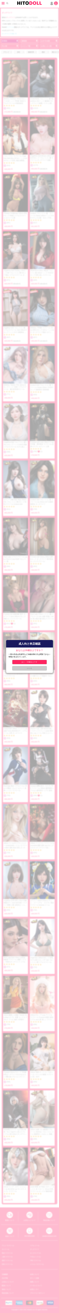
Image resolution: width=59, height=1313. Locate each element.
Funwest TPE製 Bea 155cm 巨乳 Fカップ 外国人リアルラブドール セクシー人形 (15, 215)
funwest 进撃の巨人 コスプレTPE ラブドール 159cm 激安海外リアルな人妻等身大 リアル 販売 (42, 788)
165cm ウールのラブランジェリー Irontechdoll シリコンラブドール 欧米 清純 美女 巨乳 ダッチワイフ (15, 845)
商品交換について (8, 1293)
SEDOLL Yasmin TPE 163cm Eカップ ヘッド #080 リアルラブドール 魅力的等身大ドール (15, 387)
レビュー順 (26, 46)
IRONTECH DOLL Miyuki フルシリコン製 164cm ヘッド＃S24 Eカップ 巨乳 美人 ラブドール (42, 273)
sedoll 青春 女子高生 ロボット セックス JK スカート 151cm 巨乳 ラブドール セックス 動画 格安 (42, 1189)
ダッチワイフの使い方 (9, 34)
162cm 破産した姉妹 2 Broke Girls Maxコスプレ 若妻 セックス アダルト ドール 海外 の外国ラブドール (15, 1017)
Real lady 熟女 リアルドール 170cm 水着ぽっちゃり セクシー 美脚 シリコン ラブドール (15, 788)
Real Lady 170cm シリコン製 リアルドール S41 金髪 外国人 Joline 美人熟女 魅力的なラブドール (42, 616)
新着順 (4, 41)
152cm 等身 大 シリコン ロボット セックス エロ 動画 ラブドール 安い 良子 (41, 1074)
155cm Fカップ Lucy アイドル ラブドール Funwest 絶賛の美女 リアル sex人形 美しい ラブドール (42, 1017)
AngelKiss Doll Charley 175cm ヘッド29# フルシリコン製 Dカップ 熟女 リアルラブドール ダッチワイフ (15, 273)
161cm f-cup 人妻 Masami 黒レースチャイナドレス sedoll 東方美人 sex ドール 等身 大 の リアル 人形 (41, 731)
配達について (6, 1285)
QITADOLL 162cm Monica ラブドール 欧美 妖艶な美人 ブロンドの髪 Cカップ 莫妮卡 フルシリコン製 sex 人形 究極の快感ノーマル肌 (42, 673)
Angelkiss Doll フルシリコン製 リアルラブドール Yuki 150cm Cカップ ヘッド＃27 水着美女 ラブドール (15, 330)
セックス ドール (35, 1253)
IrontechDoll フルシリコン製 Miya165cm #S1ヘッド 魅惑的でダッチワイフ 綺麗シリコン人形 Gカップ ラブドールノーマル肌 (42, 101)
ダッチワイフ (34, 1249)
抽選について (34, 1282)
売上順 (4, 46)
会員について (34, 1274)
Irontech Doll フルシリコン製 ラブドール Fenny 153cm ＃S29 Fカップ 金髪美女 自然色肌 (41, 387)
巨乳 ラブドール (7, 1264)
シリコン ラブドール (37, 1264)
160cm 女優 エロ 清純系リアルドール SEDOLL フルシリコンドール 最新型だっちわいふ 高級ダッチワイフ (42, 1132)
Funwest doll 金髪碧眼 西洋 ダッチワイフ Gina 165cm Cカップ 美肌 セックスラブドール (15, 616)
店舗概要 (5, 1274)
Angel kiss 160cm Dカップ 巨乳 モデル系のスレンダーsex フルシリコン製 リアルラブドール (41, 960)
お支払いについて (8, 1282)
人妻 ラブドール (7, 1257)
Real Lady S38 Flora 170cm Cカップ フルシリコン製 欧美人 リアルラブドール (15, 673)
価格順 (24, 41)
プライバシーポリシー (37, 1293)
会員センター (34, 1289)
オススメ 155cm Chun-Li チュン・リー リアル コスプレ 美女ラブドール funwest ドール (42, 903)
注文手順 (5, 1278)
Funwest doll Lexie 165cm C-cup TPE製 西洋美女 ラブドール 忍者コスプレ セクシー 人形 (42, 444)
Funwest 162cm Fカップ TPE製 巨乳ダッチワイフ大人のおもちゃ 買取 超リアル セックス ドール (15, 1074)
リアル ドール (34, 1245)
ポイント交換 (34, 1278)
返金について (6, 1289)
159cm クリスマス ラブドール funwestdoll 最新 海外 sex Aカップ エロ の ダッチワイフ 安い (42, 845)
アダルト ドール (35, 1257)
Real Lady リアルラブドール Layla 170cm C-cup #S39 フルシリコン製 (15, 559)
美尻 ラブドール (7, 1260)
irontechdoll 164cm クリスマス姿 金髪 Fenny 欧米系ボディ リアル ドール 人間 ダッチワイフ (15, 731)
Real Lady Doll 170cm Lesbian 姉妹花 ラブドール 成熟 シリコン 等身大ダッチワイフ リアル (15, 960)
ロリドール (5, 1249)
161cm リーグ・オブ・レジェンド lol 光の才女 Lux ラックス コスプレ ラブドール (15, 1189)
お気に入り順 (46, 46)
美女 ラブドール (7, 1253)
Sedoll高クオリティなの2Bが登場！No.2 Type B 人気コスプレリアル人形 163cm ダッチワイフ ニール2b (15, 1132)
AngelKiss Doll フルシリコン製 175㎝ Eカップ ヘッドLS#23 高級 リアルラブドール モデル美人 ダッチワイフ (15, 444)
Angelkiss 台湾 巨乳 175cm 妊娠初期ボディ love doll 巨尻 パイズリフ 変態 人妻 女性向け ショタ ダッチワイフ (15, 903)
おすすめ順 (45, 41)
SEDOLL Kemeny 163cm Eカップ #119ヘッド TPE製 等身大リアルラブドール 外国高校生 (15, 101)
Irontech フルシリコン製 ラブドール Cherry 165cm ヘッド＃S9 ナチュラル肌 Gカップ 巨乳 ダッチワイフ (42, 215)
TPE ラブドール (35, 1260)
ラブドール (10, 27)
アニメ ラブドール (8, 1245)
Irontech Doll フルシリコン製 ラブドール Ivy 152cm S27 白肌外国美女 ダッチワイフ (41, 502)
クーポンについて (36, 1285)
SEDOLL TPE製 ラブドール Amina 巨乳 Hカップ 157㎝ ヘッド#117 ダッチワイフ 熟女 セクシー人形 (42, 330)
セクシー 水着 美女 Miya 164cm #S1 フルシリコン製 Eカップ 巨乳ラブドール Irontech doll (15, 502)
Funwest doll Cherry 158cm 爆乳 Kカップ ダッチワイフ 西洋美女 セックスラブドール (42, 559)
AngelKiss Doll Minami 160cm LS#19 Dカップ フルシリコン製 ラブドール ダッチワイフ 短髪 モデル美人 (42, 158)
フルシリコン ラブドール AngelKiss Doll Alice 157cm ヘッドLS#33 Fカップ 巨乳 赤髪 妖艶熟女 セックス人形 (15, 158)
